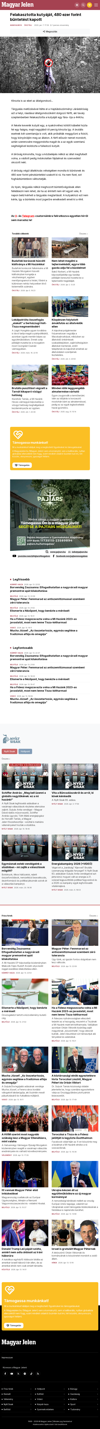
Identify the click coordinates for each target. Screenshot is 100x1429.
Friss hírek (8, 1389)
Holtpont (41, 1389)
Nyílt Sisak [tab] (9, 751)
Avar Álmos (16, 25)
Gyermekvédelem (45, 1409)
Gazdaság (75, 1394)
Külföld (40, 1394)
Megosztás (50, 31)
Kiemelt (7, 1394)
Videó (40, 1399)
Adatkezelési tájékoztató (43, 1424)
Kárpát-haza (42, 1404)
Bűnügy (73, 1389)
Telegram (28, 215)
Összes (83, 233)
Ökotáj (28, 25)
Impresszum (7, 1357)
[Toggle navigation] (95, 5)
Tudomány (75, 1409)
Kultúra (73, 1399)
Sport (72, 1404)
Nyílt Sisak (8, 1404)
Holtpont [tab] (25, 751)
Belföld (7, 1409)
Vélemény (8, 1399)
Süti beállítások (60, 1424)
